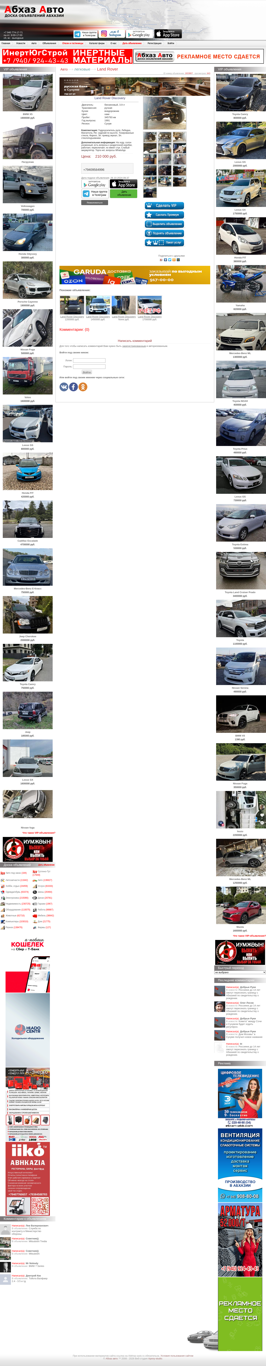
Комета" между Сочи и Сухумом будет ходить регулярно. (244, 1024)
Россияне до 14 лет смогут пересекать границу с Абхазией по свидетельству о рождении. (243, 994)
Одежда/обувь (17, 892)
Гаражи (45, 903)
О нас (113, 43)
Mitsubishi (34, 1253)
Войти (171, 43)
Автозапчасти (17, 880)
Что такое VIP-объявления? (39, 832)
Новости (20, 43)
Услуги (45, 886)
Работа (45, 909)
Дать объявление (131, 43)
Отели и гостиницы (72, 43)
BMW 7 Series (36, 1266)
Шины (45, 892)
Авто (33, 43)
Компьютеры (17, 921)
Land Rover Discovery (72, 306)
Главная (5, 43)
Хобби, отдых (17, 886)
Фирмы (44, 927)
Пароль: (67, 366)
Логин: (68, 360)
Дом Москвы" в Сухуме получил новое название (244, 1035)
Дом (44, 921)
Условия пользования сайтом (177, 1355)
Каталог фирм (96, 43)
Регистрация (154, 43)
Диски (45, 898)
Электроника (17, 898)
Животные (15, 915)
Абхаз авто (112, 1358)
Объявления (49, 43)
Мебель (46, 915)
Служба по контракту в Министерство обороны (26, 1231)
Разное (14, 927)
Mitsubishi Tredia (38, 1241)
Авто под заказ (16, 873)
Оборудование (18, 909)
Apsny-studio (155, 1358)
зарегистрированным (134, 346)
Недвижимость (18, 903)
